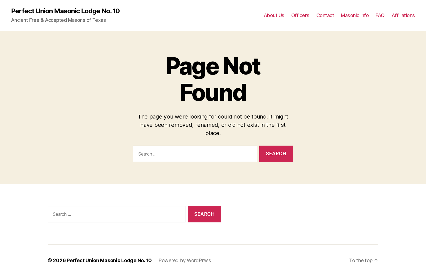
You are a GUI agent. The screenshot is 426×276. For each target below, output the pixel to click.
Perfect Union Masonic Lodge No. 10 (65, 11)
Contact (325, 15)
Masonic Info (355, 15)
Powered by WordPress (184, 260)
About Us (274, 15)
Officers (300, 15)
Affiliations (403, 15)
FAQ (380, 15)
